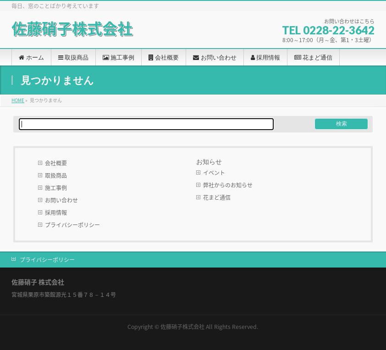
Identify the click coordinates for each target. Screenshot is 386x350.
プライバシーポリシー (72, 225)
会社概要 (56, 163)
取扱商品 (56, 175)
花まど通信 (217, 197)
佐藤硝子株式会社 (71, 28)
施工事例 (56, 188)
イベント (214, 173)
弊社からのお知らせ (228, 185)
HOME (17, 100)
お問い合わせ (61, 200)
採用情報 (56, 212)
